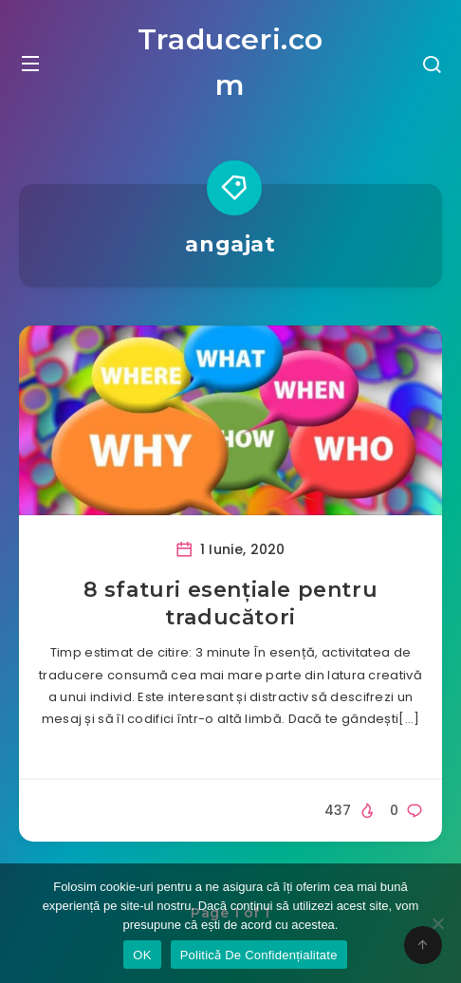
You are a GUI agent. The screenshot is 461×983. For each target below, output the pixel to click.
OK (142, 955)
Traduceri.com (230, 62)
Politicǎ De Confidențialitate (259, 955)
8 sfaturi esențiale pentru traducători (230, 604)
